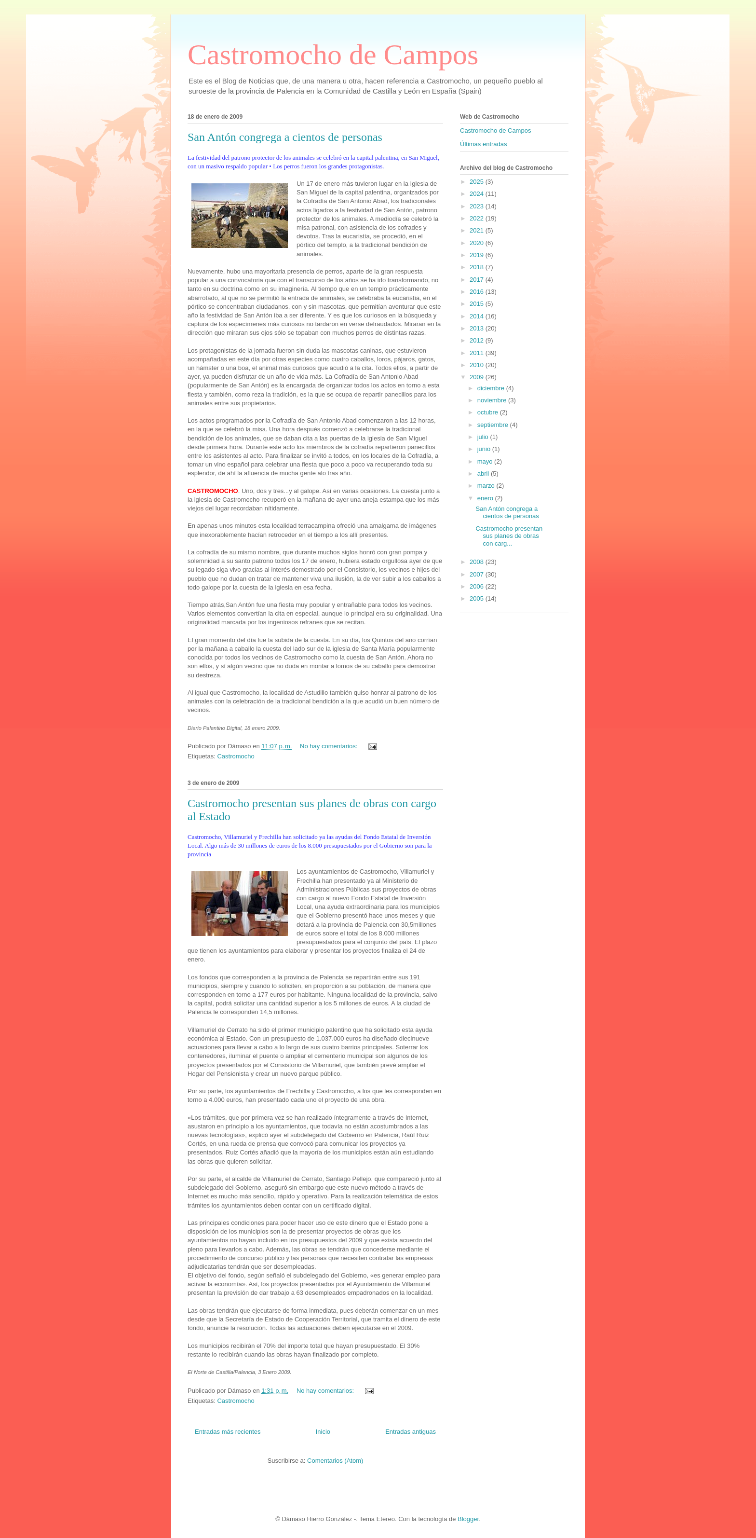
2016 (478, 291)
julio (483, 436)
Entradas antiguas (410, 1431)
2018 (478, 267)
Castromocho (235, 756)
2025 (478, 181)
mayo (485, 461)
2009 (478, 377)
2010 (478, 365)
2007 (478, 574)
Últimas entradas (483, 144)
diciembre (491, 388)
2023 (478, 206)
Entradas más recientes (228, 1431)
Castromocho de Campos (333, 54)
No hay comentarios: (329, 746)
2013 (478, 328)
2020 (478, 243)
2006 (478, 586)
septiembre (493, 424)
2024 (478, 193)
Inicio (323, 1431)
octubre (488, 412)
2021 (478, 230)
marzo (487, 485)
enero (486, 498)
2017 (478, 279)
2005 (478, 598)
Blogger (468, 1519)
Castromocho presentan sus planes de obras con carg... (508, 536)
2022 (478, 218)
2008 (478, 561)
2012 (478, 340)
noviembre (492, 400)
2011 (478, 353)
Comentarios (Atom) (335, 1460)
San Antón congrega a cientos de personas (285, 137)
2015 (478, 303)
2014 (478, 316)
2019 (478, 255)
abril (484, 473)
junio (484, 449)
